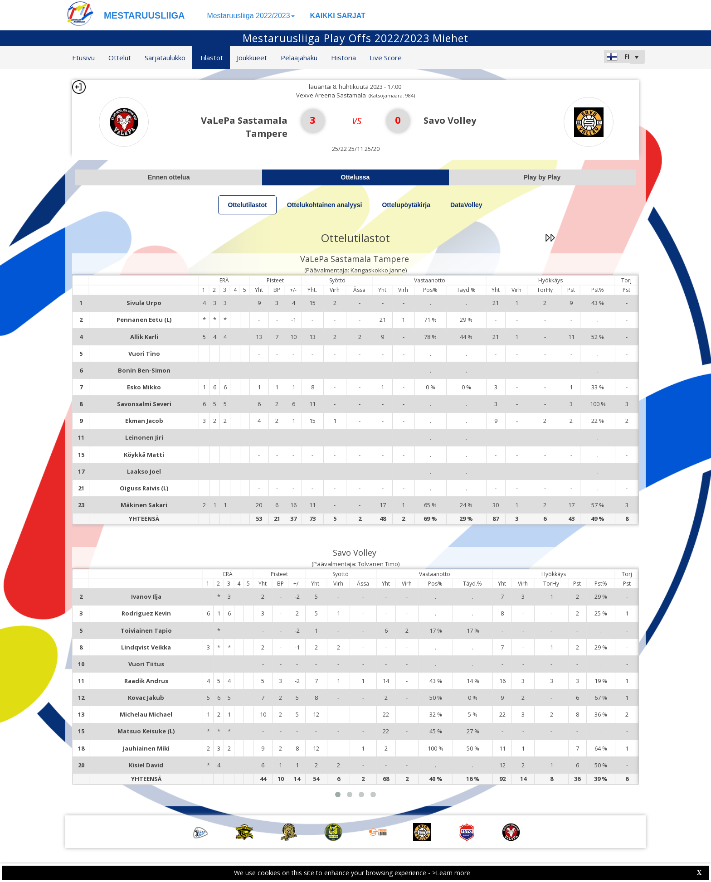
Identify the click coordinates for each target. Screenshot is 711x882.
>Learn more (451, 872)
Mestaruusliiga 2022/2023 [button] (250, 15)
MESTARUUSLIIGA (144, 15)
